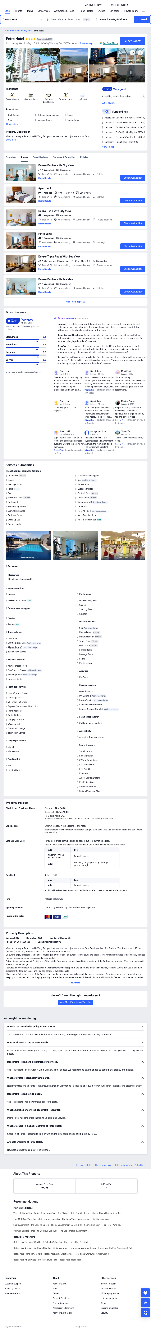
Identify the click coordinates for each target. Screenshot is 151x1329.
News (55, 1288)
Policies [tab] (84, 157)
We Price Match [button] (110, 43)
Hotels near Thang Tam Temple (27, 1254)
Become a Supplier (109, 1308)
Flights (18, 11)
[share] (145, 1302)
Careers (56, 1293)
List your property (109, 1298)
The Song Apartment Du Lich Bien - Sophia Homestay (75, 1225)
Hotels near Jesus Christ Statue (58, 1254)
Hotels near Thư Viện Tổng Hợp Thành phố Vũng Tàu (37, 1242)
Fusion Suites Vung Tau (44, 1213)
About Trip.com (60, 1284)
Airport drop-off (85, 502)
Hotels (89, 1165)
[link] (93, 4)
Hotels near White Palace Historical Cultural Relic (35, 1260)
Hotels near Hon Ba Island (76, 1242)
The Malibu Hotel (66, 1213)
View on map (108, 147)
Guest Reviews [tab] (40, 157)
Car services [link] (43, 11)
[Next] (144, 544)
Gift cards (114, 11)
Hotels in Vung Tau (123, 1165)
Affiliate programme (110, 1293)
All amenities (12, 124)
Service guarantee (13, 1288)
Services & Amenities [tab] (64, 157)
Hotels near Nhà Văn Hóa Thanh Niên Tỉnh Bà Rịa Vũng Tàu (40, 1248)
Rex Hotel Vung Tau (112, 1225)
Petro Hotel (15, 39)
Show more (11, 140)
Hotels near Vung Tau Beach (83, 1248)
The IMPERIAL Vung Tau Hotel (27, 1219)
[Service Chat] (145, 1312)
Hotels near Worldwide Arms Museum (92, 1254)
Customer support (13, 1284)
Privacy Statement (61, 1303)
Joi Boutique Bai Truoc (47, 1231)
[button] (106, 4)
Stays (7, 11)
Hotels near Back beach (70, 1260)
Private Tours (131, 11)
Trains (30, 11)
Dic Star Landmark (101, 1219)
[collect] (145, 1292)
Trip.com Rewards (109, 1288)
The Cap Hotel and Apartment (73, 1231)
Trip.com (79, 1165)
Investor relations (108, 1284)
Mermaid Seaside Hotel (24, 1231)
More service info (12, 1293)
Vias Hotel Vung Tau (22, 1213)
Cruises (101, 11)
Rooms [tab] (24, 157)
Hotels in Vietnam (103, 1165)
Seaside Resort (83, 1213)
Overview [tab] (11, 157)
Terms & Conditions (61, 1298)
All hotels (105, 1303)
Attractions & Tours (64, 11)
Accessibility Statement (63, 1308)
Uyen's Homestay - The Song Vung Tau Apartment (67, 1219)
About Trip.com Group (63, 1313)
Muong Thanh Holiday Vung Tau (106, 1213)
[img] (33, 65)
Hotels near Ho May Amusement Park (115, 1248)
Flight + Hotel (86, 11)
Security (104, 1313)
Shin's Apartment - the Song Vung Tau (31, 1225)
